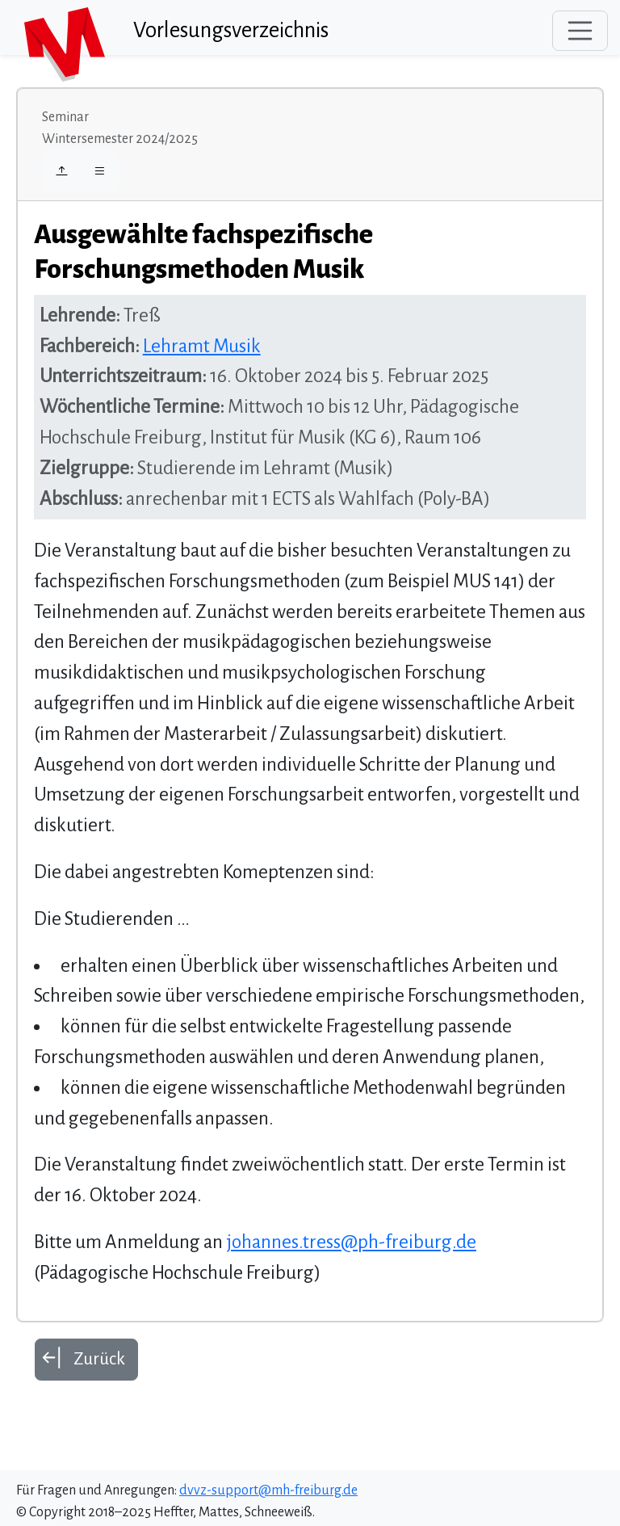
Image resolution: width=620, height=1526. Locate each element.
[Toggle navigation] (580, 31)
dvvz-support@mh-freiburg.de (268, 1490)
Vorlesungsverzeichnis (231, 30)
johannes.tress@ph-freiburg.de (351, 1242)
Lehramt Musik (202, 346)
